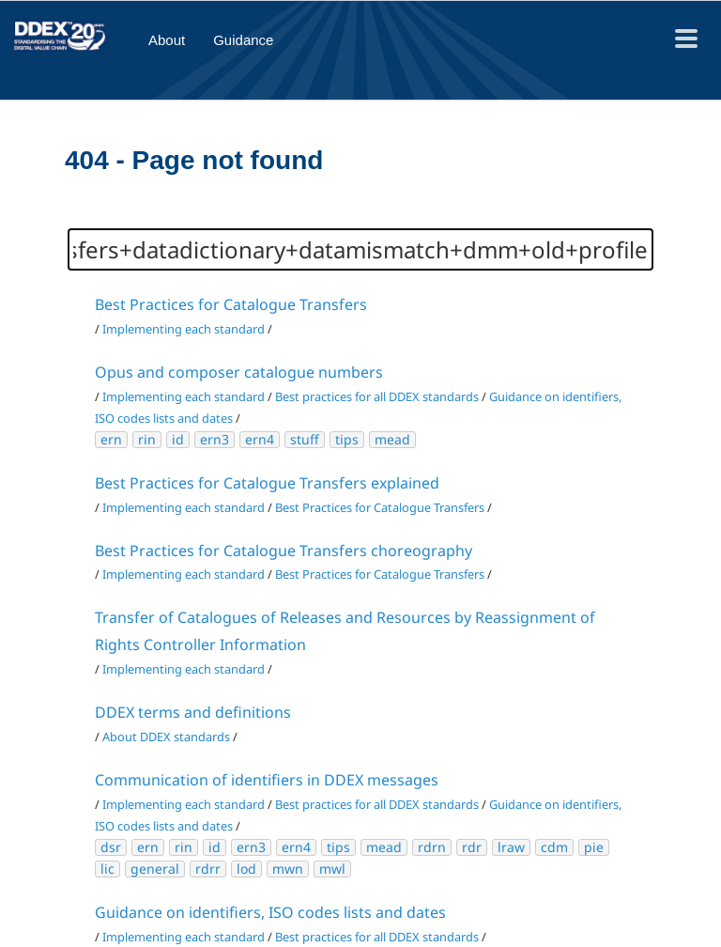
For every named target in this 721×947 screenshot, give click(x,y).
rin (147, 439)
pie (594, 847)
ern (111, 439)
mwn (287, 868)
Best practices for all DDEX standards (377, 396)
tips (347, 439)
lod (246, 868)
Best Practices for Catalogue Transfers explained (267, 483)
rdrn (432, 847)
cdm (554, 847)
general (154, 868)
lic (107, 868)
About (166, 40)
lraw (511, 847)
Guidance (243, 40)
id (178, 439)
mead (392, 439)
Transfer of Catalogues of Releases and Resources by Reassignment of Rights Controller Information (345, 631)
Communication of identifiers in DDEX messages (266, 779)
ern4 (259, 439)
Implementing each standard (183, 328)
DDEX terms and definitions (193, 712)
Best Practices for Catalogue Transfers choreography (283, 550)
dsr (110, 847)
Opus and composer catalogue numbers (239, 372)
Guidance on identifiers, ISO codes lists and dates (270, 912)
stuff (304, 439)
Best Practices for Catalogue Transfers (231, 304)
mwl (332, 868)
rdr (472, 847)
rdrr (208, 868)
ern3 (214, 439)
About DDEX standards (166, 736)
